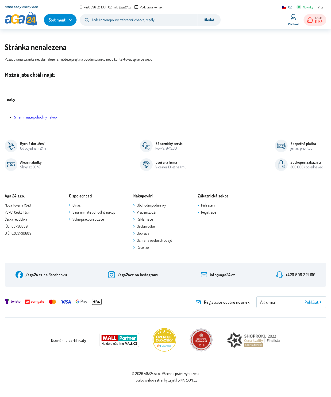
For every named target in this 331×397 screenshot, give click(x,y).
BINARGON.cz (187, 380)
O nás (77, 205)
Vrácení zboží (146, 212)
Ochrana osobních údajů (154, 240)
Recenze (143, 247)
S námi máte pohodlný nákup (35, 117)
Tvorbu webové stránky (151, 380)
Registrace (208, 212)
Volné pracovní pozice (88, 219)
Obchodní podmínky (151, 205)
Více (320, 7)
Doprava (143, 233)
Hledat (209, 20)
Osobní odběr (146, 226)
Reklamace (145, 219)
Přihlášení (208, 205)
